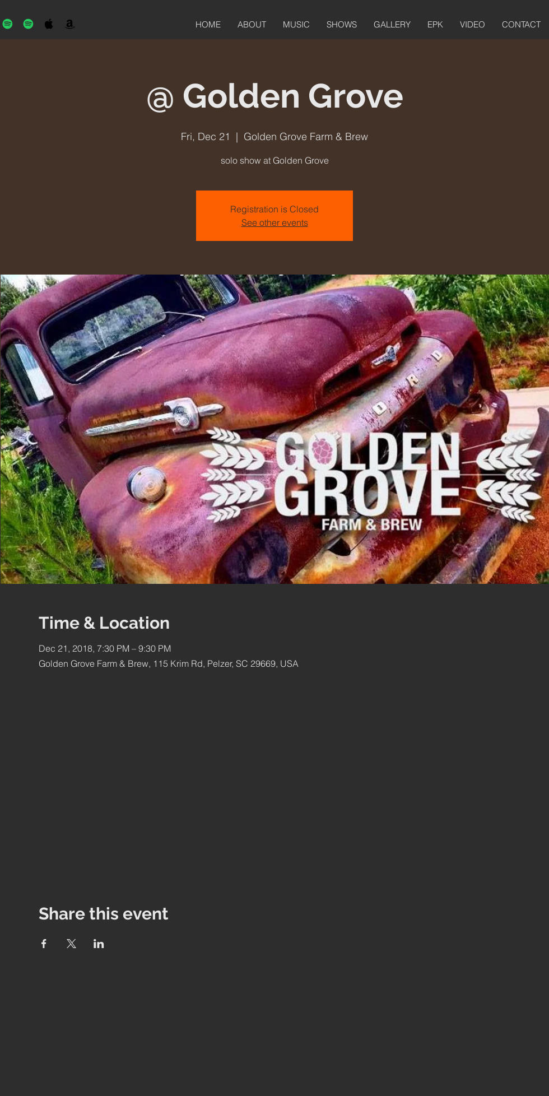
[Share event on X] (71, 943)
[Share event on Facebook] (44, 943)
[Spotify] (7, 23)
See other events (274, 222)
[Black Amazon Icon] (69, 23)
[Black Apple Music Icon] (49, 23)
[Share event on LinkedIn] (99, 943)
